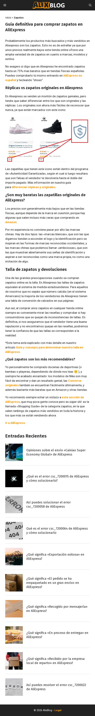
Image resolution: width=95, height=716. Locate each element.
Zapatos (19, 17)
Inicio (8, 17)
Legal (58, 710)
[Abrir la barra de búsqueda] (90, 5)
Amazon (11, 222)
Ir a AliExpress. (15, 423)
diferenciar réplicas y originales (33, 187)
